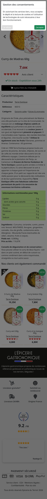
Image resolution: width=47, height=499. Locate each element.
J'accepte (39, 27)
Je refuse (7, 27)
